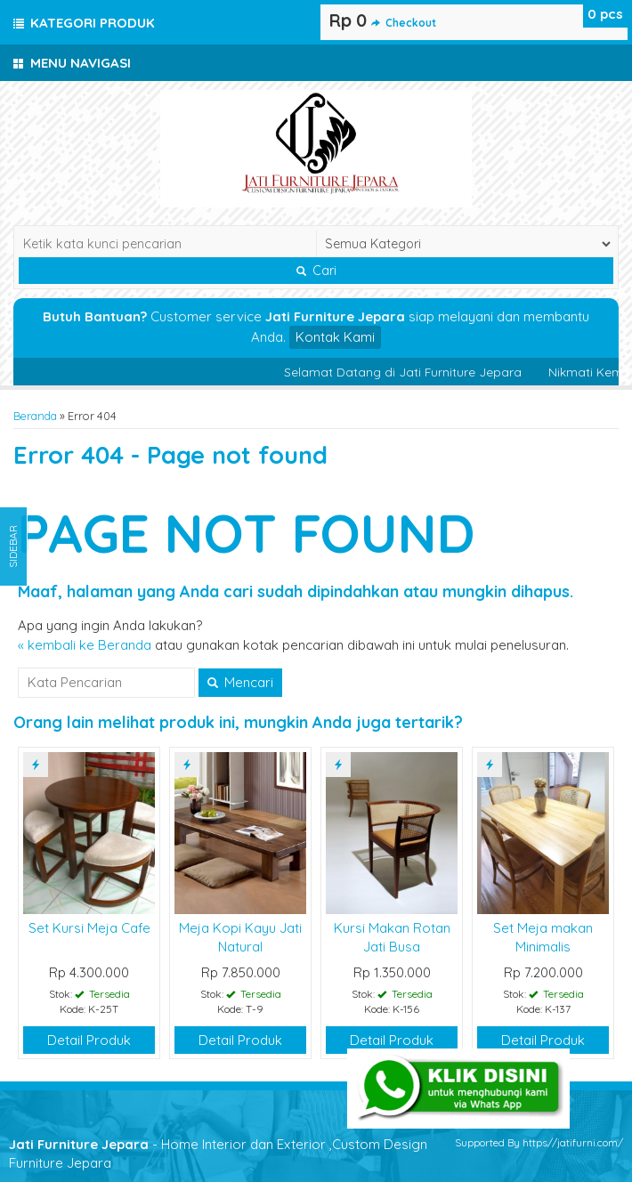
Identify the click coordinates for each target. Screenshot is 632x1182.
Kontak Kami (335, 336)
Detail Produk (89, 1040)
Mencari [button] (240, 682)
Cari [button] (316, 271)
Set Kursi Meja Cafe (89, 927)
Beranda (35, 416)
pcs (605, 13)
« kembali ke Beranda (84, 644)
